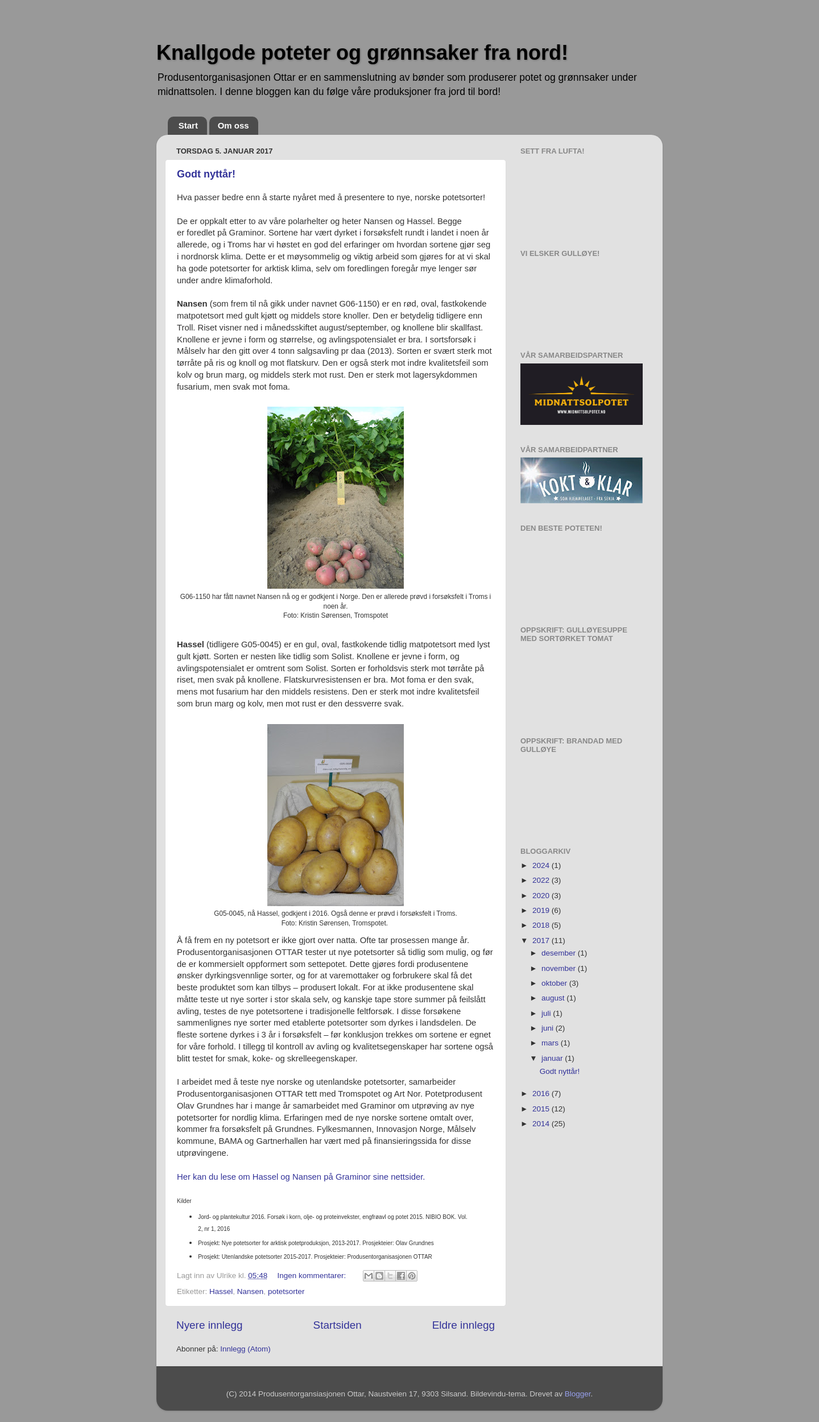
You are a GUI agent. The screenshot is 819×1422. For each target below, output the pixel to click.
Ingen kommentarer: (312, 1275)
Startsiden (337, 1325)
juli (547, 1013)
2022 (542, 880)
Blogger (578, 1394)
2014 (542, 1123)
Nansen (250, 1291)
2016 (542, 1093)
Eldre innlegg (463, 1325)
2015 (542, 1109)
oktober (555, 983)
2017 (542, 940)
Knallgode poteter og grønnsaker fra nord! (362, 52)
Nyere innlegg (209, 1325)
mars (551, 1043)
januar (553, 1058)
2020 (542, 895)
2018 (542, 925)
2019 (542, 910)
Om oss (233, 125)
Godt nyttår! (206, 174)
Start (188, 125)
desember (559, 953)
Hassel (221, 1291)
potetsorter (286, 1291)
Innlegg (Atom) (245, 1349)
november (559, 968)
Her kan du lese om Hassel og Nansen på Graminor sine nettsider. (302, 1176)
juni (548, 1028)
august (553, 998)
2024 (542, 865)
